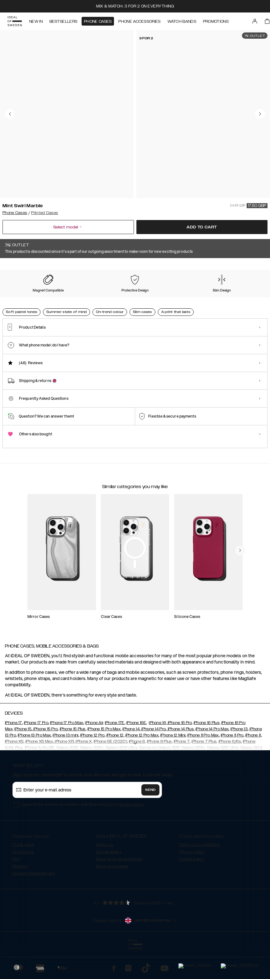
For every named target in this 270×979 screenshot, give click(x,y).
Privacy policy (191, 897)
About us (104, 890)
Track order (23, 890)
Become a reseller (112, 911)
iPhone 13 (239, 774)
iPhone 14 (131, 774)
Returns (19, 911)
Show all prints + (252, 267)
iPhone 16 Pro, (180, 768)
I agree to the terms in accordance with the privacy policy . (82, 849)
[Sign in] (255, 21)
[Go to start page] (14, 21)
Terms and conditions (199, 890)
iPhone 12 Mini (172, 780)
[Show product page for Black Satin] (92, 300)
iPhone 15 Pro (45, 774)
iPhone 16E (136, 768)
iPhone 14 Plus (180, 774)
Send (150, 835)
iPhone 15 (22, 774)
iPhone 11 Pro (232, 780)
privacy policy (132, 849)
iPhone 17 (13, 768)
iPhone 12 (115, 780)
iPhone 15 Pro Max (104, 774)
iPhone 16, (158, 768)
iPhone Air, (94, 768)
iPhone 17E (115, 768)
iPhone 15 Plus (73, 774)
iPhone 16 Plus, (207, 768)
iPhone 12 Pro (92, 780)
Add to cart (202, 227)
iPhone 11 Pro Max (203, 780)
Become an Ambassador (119, 904)
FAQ (16, 904)
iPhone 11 (253, 780)
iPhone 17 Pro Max (66, 768)
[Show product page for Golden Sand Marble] (236, 300)
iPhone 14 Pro (153, 774)
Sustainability (108, 897)
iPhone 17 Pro (36, 768)
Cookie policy (191, 904)
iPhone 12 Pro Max (142, 780)
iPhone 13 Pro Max (34, 780)
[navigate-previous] (240, 600)
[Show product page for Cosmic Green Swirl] (164, 300)
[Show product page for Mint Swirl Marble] (19, 300)
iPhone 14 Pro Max (212, 774)
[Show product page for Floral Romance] (55, 300)
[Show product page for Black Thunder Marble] (128, 300)
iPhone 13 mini (65, 780)
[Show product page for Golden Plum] (200, 300)
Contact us (23, 897)
